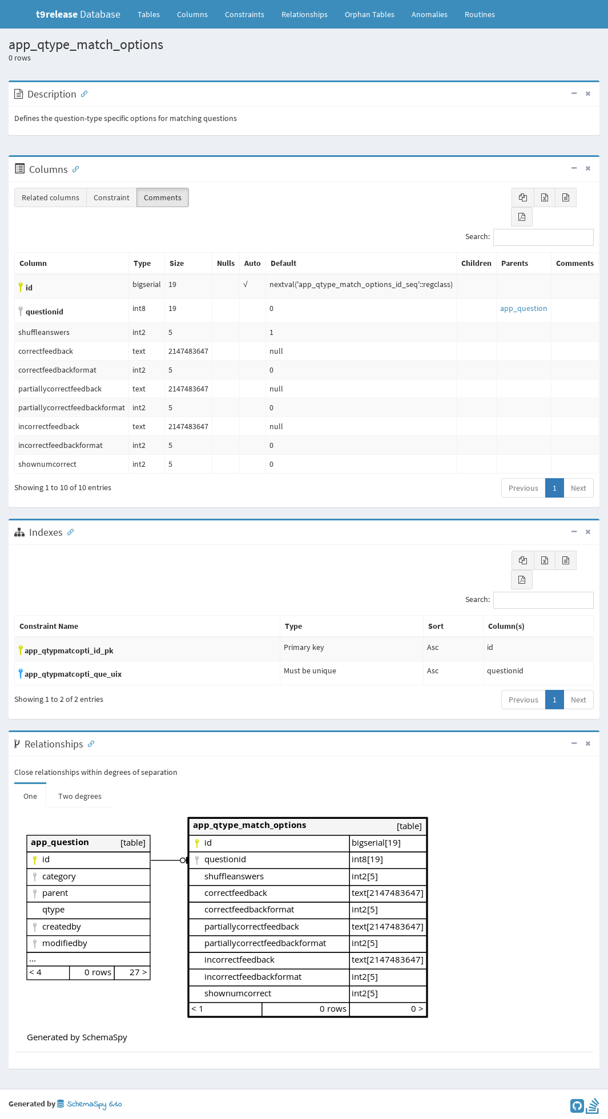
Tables (153, 13)
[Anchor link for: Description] (81, 93)
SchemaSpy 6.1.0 (89, 1104)
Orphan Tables (369, 14)
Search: (529, 237)
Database (78, 14)
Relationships (304, 14)
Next (578, 488)
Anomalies (430, 14)
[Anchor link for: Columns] (73, 168)
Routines (480, 14)
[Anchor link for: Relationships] (88, 743)
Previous (523, 488)
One (30, 796)
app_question (523, 308)
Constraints (244, 14)
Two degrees (80, 796)
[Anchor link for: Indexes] (68, 531)
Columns (192, 14)
